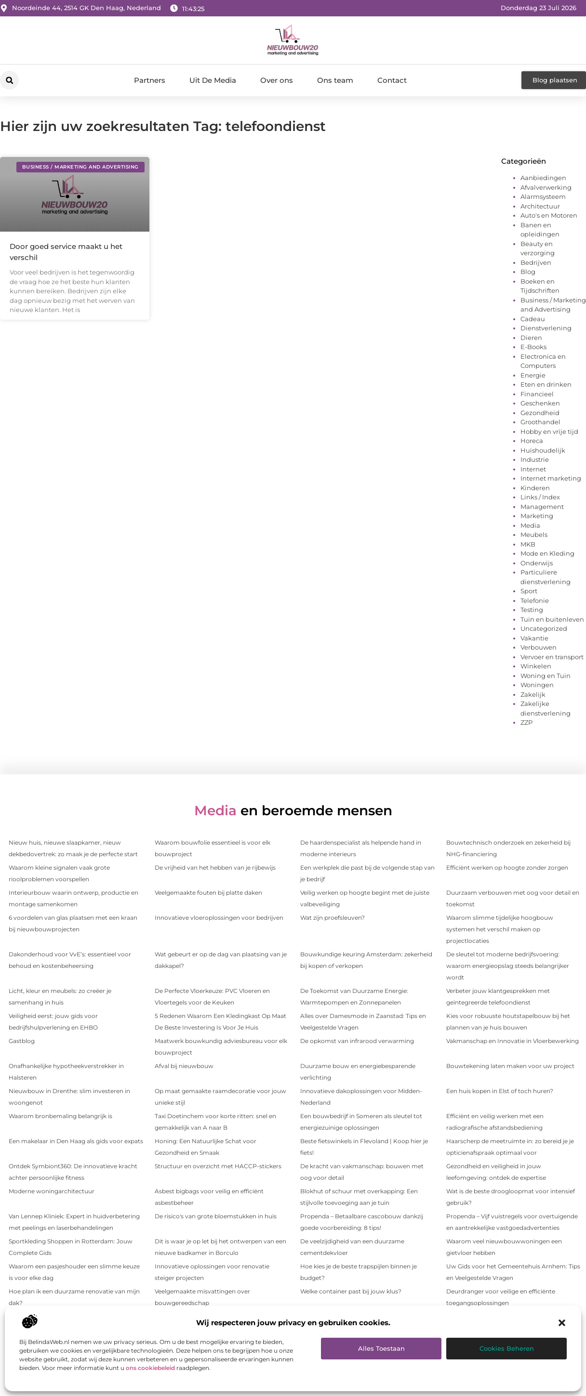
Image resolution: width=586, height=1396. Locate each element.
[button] (562, 1323)
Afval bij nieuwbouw (184, 1066)
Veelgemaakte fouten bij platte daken (208, 892)
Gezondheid (539, 413)
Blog (527, 271)
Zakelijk (533, 694)
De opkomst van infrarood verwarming (357, 1040)
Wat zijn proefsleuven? (332, 917)
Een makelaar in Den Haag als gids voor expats (76, 1141)
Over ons (276, 80)
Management (542, 506)
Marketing (536, 516)
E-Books (533, 347)
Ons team (335, 80)
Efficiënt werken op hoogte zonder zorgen (507, 867)
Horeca (531, 440)
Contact (392, 80)
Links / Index (540, 497)
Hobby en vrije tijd (549, 431)
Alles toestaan (381, 1348)
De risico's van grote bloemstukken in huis (216, 1216)
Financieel (537, 394)
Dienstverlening (546, 328)
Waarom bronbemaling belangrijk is (60, 1116)
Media (530, 525)
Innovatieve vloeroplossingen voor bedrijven (219, 917)
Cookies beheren (506, 1348)
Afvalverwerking (546, 187)
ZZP (526, 722)
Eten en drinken (546, 384)
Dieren (531, 337)
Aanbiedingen (543, 178)
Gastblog (22, 1040)
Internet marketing (550, 478)
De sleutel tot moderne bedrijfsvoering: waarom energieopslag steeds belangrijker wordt (507, 966)
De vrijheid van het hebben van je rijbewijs (215, 867)
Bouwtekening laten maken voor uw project (510, 1066)
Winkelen (535, 666)
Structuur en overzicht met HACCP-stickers (218, 1166)
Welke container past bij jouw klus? (350, 1291)
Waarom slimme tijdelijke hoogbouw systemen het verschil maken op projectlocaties (499, 929)
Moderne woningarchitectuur (51, 1191)
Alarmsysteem (543, 196)
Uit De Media (212, 80)
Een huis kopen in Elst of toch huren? (499, 1091)
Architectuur (540, 206)
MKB (527, 544)
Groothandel (540, 422)
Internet (533, 469)
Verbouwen (538, 647)
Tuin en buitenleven (552, 619)
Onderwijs (536, 563)
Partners (149, 80)
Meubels (533, 534)
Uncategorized (543, 628)
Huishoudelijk (542, 450)
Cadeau (532, 319)
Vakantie (534, 638)
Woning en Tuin (545, 675)
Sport (528, 591)
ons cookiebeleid (150, 1367)
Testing (531, 609)
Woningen (537, 685)
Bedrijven (535, 262)
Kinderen (535, 488)
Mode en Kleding (547, 553)
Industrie (534, 459)
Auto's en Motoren (548, 215)
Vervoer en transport (552, 657)
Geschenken (540, 403)
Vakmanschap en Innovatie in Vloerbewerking (512, 1040)
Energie (533, 375)
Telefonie (534, 600)
